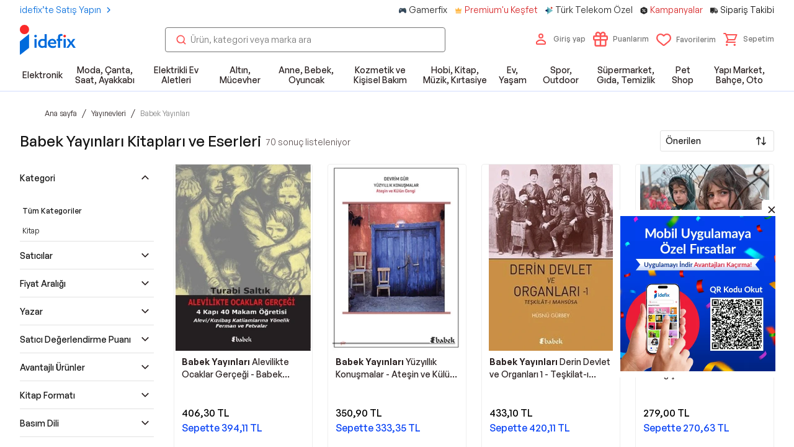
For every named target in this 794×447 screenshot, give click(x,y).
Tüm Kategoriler (52, 210)
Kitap (30, 230)
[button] (748, 39)
